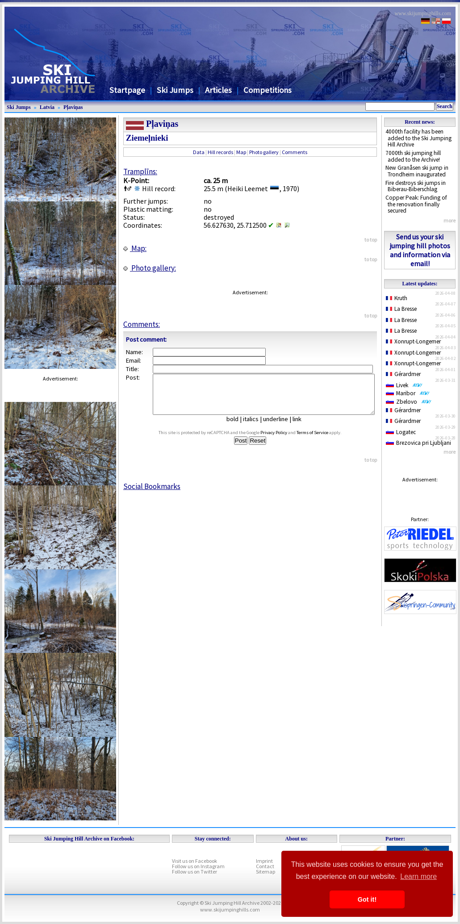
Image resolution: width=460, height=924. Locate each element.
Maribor (408, 393)
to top (370, 239)
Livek (404, 385)
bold (236, 427)
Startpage (127, 90)
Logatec (401, 432)
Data (199, 152)
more (449, 220)
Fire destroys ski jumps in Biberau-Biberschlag (415, 186)
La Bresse (401, 309)
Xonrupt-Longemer (413, 341)
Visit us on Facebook (194, 860)
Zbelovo (408, 402)
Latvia (47, 107)
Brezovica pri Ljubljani (418, 443)
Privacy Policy (282, 440)
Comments (294, 152)
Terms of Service (321, 440)
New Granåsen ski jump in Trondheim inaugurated (416, 171)
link (300, 427)
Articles (218, 90)
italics (254, 427)
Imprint (264, 860)
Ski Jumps (175, 90)
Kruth (396, 298)
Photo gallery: (149, 268)
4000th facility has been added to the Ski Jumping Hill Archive (418, 138)
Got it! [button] (367, 899)
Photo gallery (264, 152)
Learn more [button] (418, 876)
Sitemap (265, 871)
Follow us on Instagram (198, 866)
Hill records (220, 152)
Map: (134, 248)
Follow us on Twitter (194, 871)
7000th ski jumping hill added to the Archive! (413, 156)
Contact (265, 866)
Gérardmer (403, 374)
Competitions (267, 90)
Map (241, 152)
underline (279, 427)
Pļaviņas (73, 107)
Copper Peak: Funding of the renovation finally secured (416, 204)
